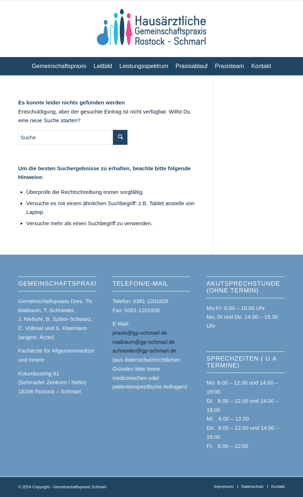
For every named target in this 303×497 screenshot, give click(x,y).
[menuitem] (59, 66)
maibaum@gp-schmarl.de (144, 342)
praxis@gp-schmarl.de (140, 333)
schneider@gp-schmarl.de (144, 350)
